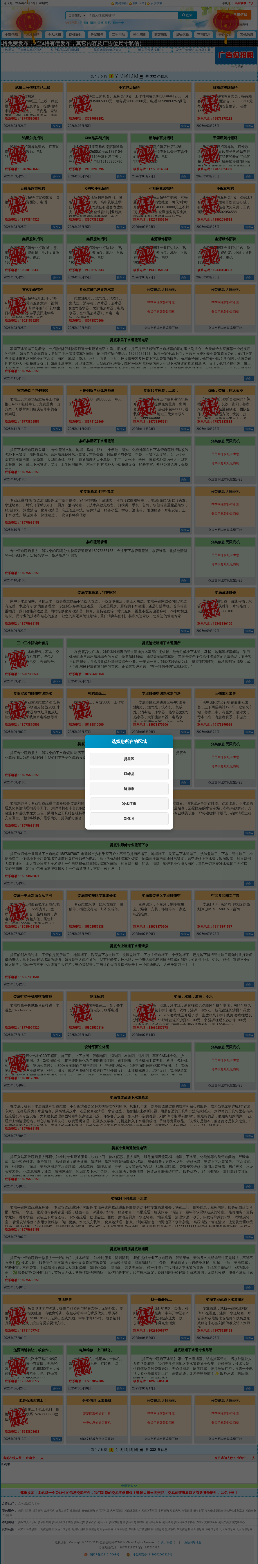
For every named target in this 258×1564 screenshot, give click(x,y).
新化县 (129, 819)
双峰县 (129, 774)
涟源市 (129, 789)
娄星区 (129, 759)
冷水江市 (129, 804)
